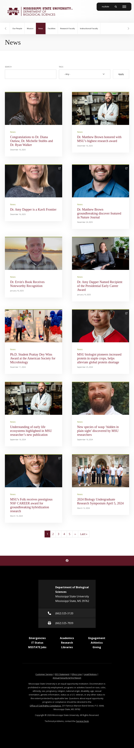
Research (67, 642)
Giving (97, 647)
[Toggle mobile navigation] (124, 7)
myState (107, 5)
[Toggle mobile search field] (116, 7)
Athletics (97, 642)
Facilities (52, 28)
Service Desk (82, 721)
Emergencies (37, 638)
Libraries (67, 647)
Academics (67, 638)
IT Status (37, 642)
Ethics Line (76, 674)
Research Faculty (68, 28)
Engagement (96, 638)
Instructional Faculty (90, 28)
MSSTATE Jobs (37, 647)
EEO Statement (62, 674)
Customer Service (44, 674)
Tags (61, 67)
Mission (30, 28)
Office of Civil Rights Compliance (45, 705)
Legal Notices (90, 674)
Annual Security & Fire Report (67, 677)
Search (8, 67)
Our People (17, 28)
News (42, 26)
